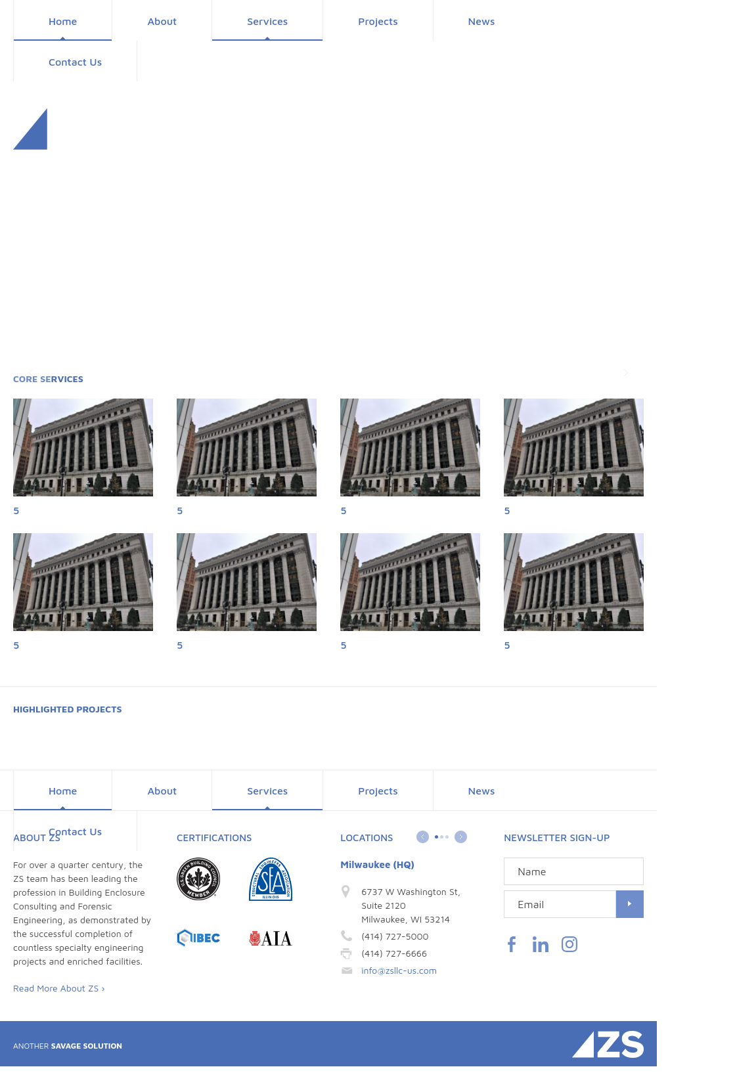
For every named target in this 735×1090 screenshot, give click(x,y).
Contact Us (75, 62)
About (162, 21)
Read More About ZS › (59, 987)
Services (267, 21)
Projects (377, 21)
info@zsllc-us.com (399, 970)
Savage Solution (67, 1046)
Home (63, 21)
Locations (366, 837)
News (481, 21)
